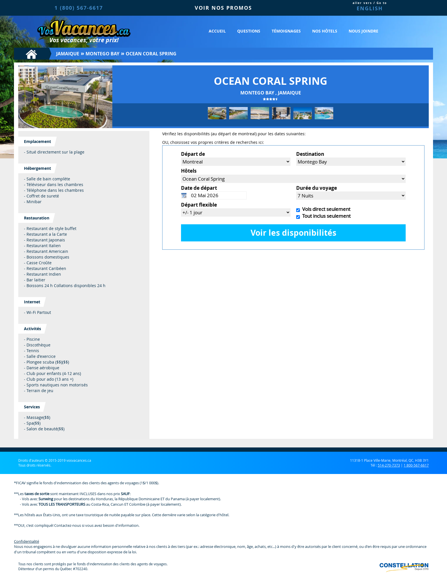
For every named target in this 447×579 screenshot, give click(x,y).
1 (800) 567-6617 (78, 7)
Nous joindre (363, 31)
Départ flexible (199, 204)
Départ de (193, 154)
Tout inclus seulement (325, 216)
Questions (248, 31)
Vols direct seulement (325, 209)
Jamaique (67, 54)
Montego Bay (102, 54)
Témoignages (286, 31)
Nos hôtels (324, 31)
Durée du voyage (316, 188)
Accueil (217, 31)
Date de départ (199, 188)
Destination (310, 154)
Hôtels (188, 171)
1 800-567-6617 (416, 465)
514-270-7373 (389, 465)
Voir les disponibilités (293, 232)
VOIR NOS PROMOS (223, 7)
